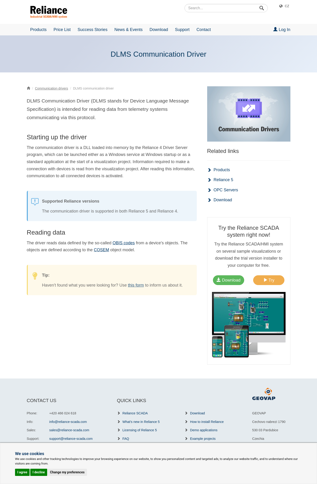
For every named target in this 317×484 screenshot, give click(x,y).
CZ (287, 6)
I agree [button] (22, 472)
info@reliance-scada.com (68, 422)
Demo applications (203, 430)
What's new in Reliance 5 (141, 422)
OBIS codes (124, 243)
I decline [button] (39, 472)
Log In (281, 29)
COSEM (101, 250)
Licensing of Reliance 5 (140, 430)
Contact (204, 29)
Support (182, 29)
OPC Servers (226, 190)
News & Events (128, 29)
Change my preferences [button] (67, 472)
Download (159, 29)
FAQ (126, 439)
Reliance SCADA (135, 413)
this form (136, 290)
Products (38, 29)
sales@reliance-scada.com (69, 430)
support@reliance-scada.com (70, 439)
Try (268, 280)
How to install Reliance (207, 422)
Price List (62, 29)
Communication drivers (51, 88)
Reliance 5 (223, 179)
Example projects (202, 439)
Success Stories (93, 29)
